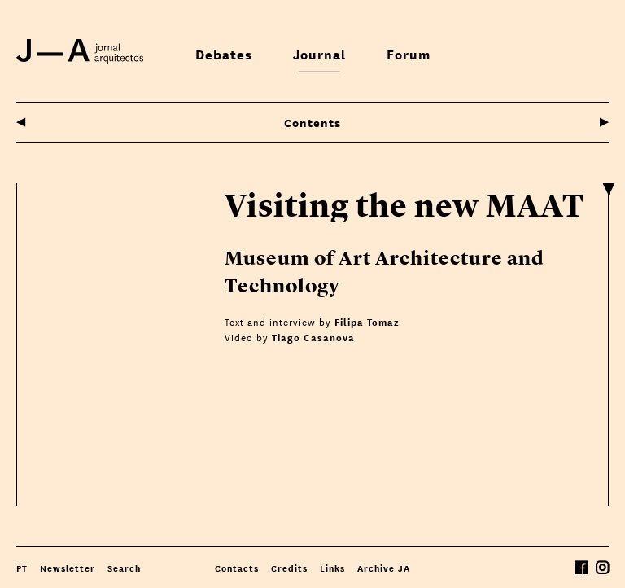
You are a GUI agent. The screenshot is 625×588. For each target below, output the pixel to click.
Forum (409, 53)
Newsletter (67, 567)
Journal (319, 53)
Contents (312, 121)
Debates (223, 53)
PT (22, 567)
